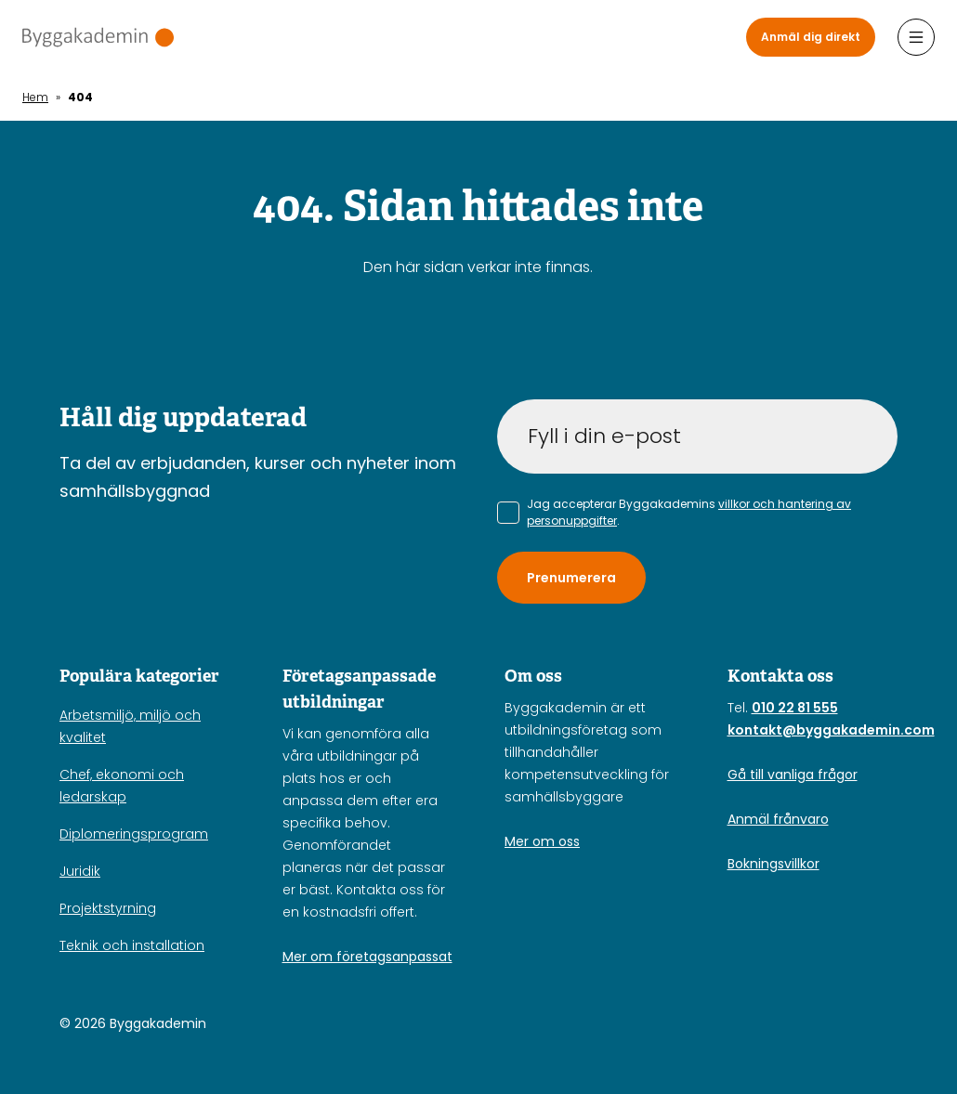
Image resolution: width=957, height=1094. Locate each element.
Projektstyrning (107, 908)
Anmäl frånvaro (778, 819)
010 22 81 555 (795, 707)
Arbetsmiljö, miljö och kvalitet (130, 726)
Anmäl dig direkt (810, 37)
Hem (35, 97)
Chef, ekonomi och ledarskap (121, 785)
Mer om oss (542, 841)
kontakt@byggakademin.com (831, 730)
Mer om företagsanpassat (367, 956)
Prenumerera (571, 577)
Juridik (79, 871)
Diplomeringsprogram (133, 834)
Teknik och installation (131, 945)
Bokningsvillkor (773, 863)
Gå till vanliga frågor (793, 774)
